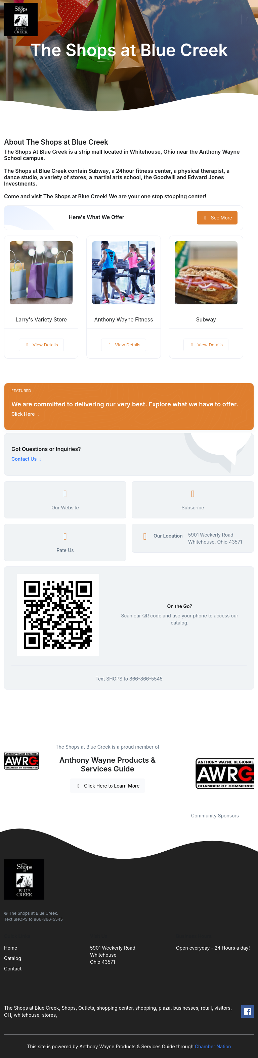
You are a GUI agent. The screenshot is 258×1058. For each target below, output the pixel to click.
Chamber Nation (213, 1046)
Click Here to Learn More (108, 786)
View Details (41, 344)
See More (217, 217)
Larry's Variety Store (41, 319)
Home (10, 948)
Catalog (12, 958)
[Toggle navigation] (247, 19)
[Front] (22, 19)
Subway (206, 319)
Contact (13, 968)
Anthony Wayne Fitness (123, 319)
